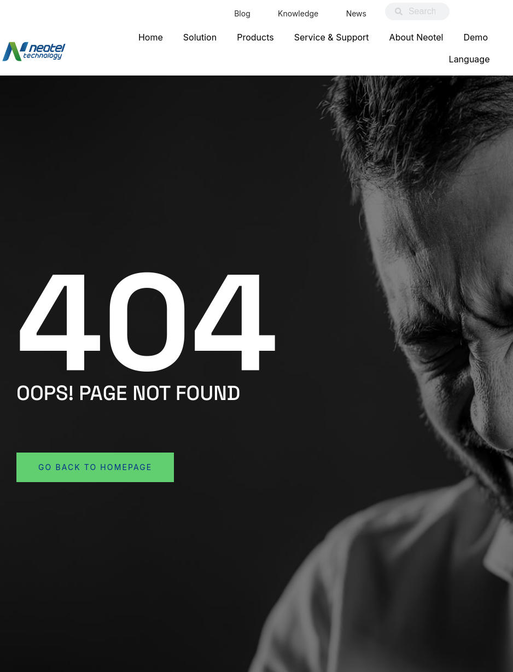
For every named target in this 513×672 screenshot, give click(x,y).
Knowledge (297, 13)
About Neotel (416, 37)
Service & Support (331, 37)
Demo (475, 37)
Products (255, 37)
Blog (242, 13)
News (356, 13)
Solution (200, 37)
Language (469, 59)
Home (150, 37)
